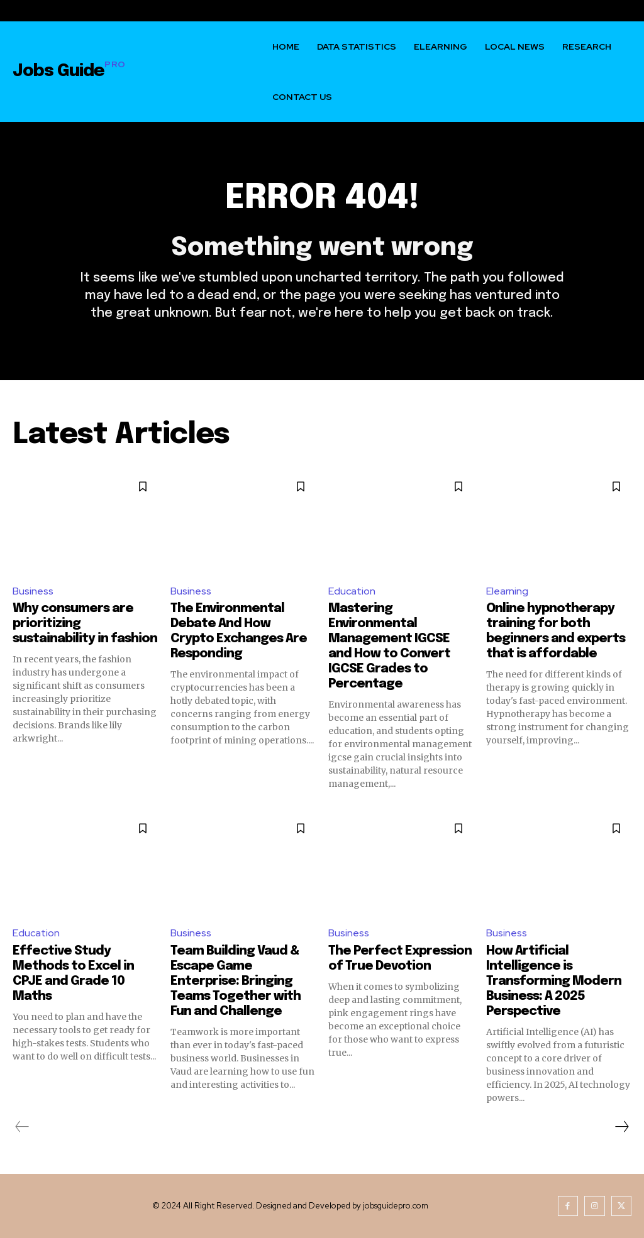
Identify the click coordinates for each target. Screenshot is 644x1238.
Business (33, 591)
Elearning (507, 591)
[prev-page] (22, 1126)
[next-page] (621, 1126)
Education (351, 591)
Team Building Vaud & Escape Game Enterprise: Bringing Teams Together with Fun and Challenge (235, 981)
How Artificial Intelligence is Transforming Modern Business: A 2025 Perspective (553, 981)
